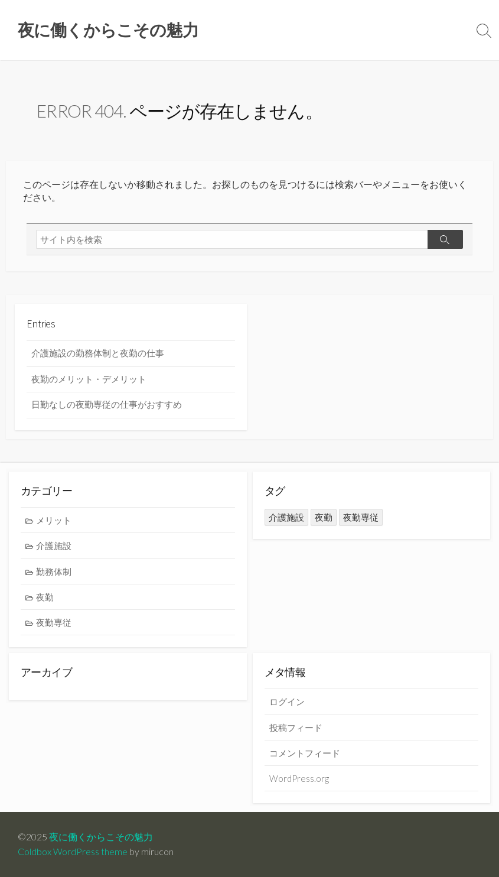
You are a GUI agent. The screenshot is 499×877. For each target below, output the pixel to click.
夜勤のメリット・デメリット (88, 379)
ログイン (287, 701)
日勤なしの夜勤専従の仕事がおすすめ (106, 404)
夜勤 (45, 597)
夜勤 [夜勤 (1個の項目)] (323, 517)
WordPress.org (299, 778)
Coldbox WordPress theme (73, 851)
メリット (53, 520)
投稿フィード (295, 727)
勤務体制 (53, 571)
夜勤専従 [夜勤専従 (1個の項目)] (361, 517)
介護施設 (53, 545)
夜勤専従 (53, 622)
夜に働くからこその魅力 (101, 836)
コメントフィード (304, 753)
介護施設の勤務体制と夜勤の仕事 (97, 353)
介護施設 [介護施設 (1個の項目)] (286, 517)
